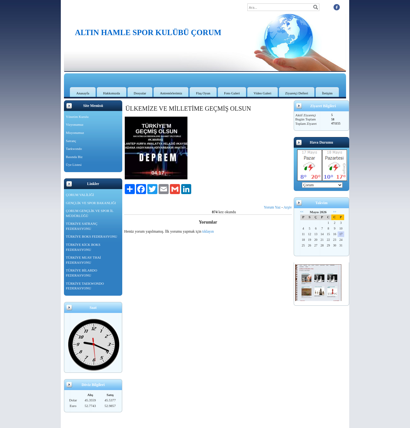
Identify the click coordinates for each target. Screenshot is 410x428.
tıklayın (208, 231)
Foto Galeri (232, 93)
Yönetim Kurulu (77, 117)
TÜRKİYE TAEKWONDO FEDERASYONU (85, 286)
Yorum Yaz (272, 207)
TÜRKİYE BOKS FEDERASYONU (91, 236)
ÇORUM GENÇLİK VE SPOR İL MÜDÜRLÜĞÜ (89, 213)
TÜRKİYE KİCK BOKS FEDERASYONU (83, 247)
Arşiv (287, 207)
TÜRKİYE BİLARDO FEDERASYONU (81, 272)
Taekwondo (74, 149)
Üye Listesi (73, 164)
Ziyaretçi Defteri (296, 93)
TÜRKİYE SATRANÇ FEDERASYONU (81, 226)
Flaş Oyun (203, 93)
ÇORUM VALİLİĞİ (80, 195)
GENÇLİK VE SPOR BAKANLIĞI (91, 203)
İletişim (327, 93)
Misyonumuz (75, 133)
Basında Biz (74, 157)
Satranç (71, 141)
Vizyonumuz (74, 124)
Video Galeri (262, 93)
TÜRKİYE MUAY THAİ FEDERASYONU (83, 260)
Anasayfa (82, 93)
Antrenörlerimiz (171, 93)
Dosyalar (140, 93)
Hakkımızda (111, 93)
